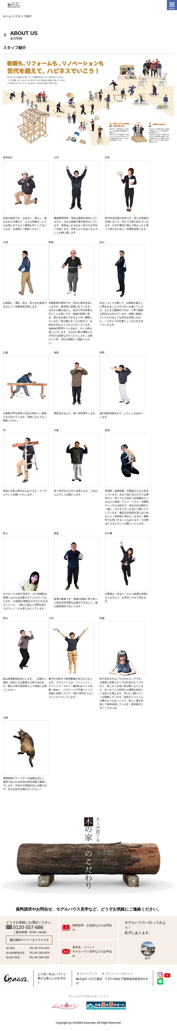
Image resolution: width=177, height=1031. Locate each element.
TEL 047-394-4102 (39, 957)
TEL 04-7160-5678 (39, 952)
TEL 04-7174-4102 (39, 948)
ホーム (7, 16)
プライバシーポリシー (119, 973)
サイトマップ (88, 973)
